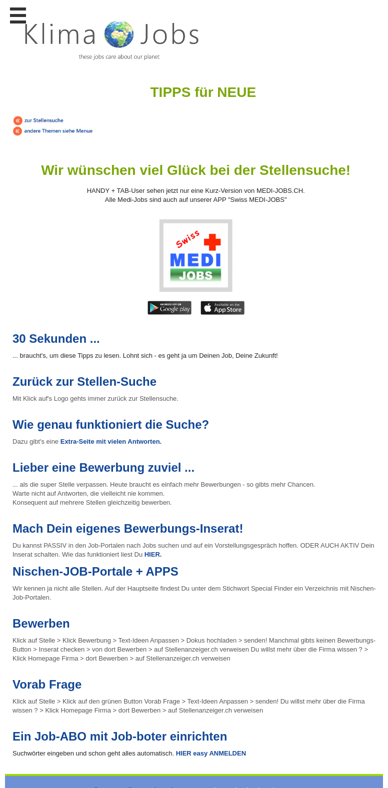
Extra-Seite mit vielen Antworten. (111, 441)
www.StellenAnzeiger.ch (112, 39)
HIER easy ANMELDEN (210, 753)
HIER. (153, 554)
